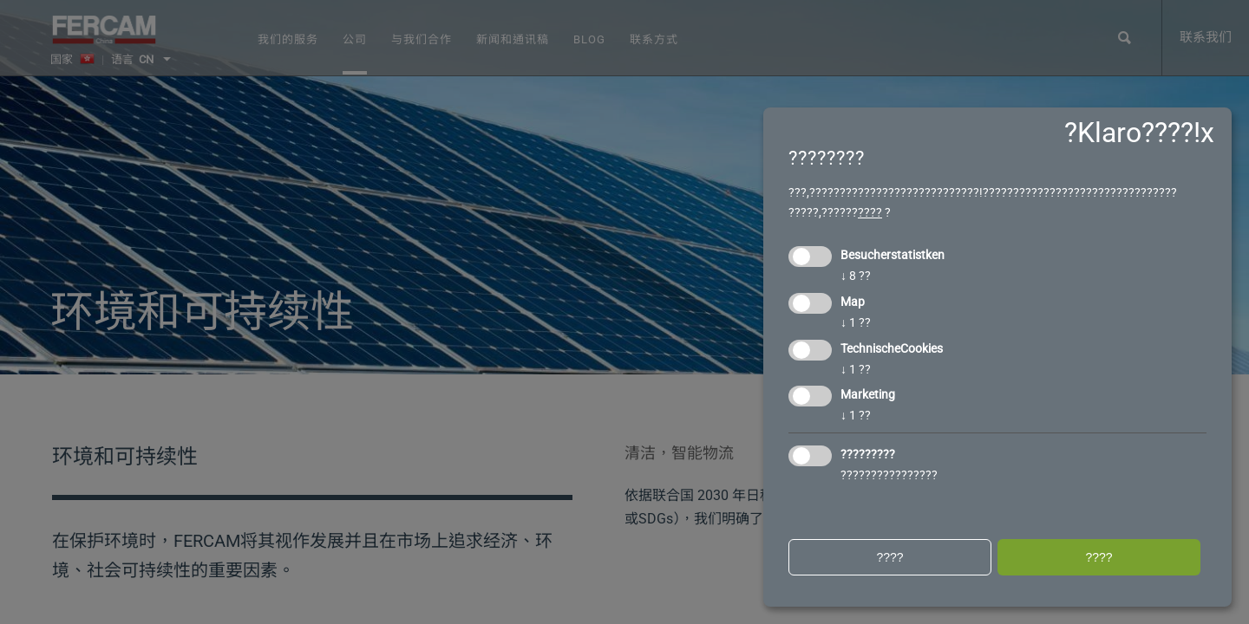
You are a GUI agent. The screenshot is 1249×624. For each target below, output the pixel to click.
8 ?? (855, 276)
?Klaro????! (1132, 132)
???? (870, 212)
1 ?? (855, 322)
